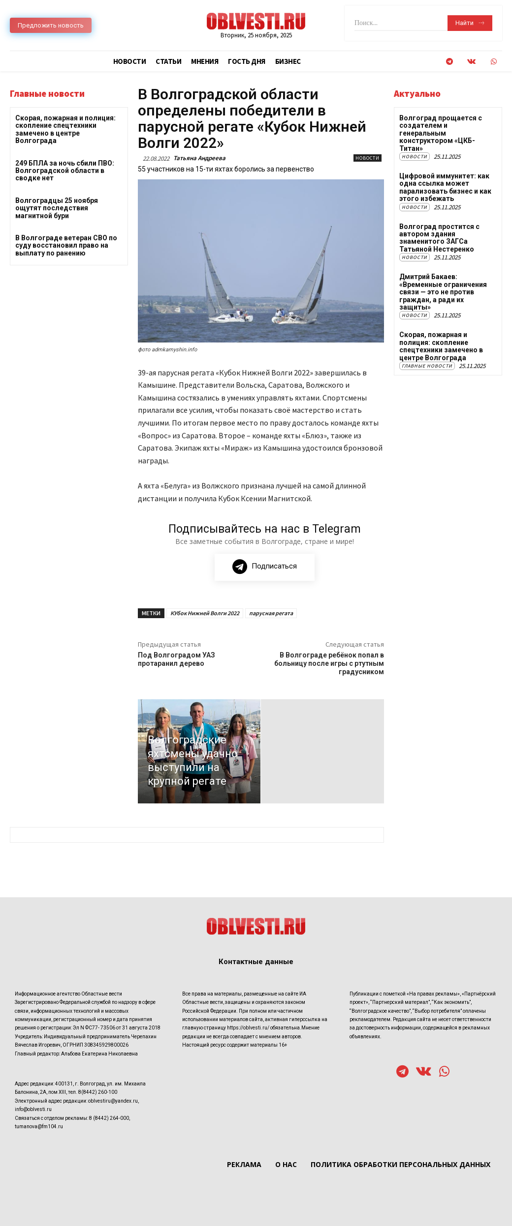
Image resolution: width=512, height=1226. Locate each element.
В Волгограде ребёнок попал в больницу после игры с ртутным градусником (329, 663)
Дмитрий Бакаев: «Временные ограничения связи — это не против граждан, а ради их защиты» (443, 292)
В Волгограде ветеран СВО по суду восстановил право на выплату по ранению (66, 245)
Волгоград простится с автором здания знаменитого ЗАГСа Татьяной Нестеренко (439, 238)
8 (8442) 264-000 (109, 1118)
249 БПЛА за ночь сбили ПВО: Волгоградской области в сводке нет (64, 170)
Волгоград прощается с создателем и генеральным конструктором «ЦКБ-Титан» (440, 133)
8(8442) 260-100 (97, 1092)
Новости (367, 158)
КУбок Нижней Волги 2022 (204, 613)
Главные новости (427, 366)
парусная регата (271, 613)
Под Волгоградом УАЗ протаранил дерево (176, 659)
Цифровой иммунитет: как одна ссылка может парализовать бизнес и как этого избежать (445, 187)
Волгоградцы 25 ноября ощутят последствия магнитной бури (56, 208)
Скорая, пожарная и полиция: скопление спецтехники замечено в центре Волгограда (65, 129)
